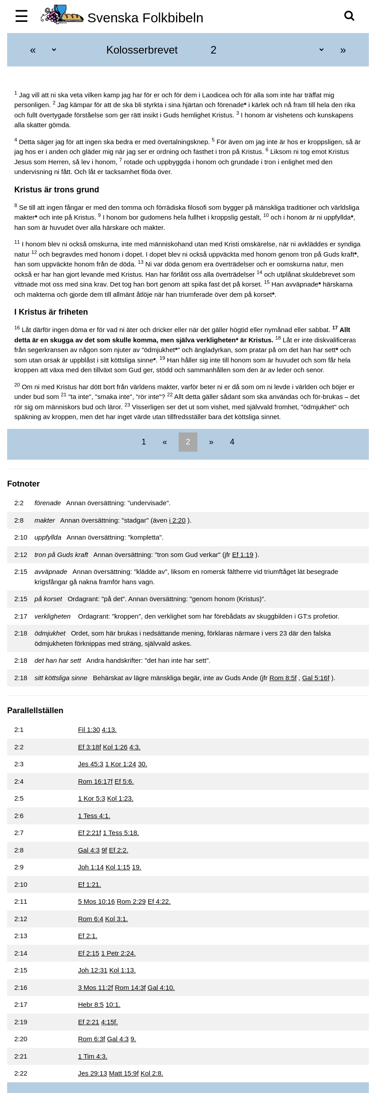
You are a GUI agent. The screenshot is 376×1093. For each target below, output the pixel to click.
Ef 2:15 (89, 953)
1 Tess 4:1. (94, 815)
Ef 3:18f (89, 747)
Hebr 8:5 (91, 1004)
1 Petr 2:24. (118, 953)
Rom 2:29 (131, 901)
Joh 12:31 (93, 970)
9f (104, 850)
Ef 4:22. (159, 901)
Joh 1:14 (91, 867)
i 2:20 (177, 520)
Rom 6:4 (91, 919)
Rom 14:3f (130, 987)
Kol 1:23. (120, 798)
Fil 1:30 (89, 729)
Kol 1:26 (115, 747)
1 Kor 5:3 (91, 798)
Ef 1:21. (89, 884)
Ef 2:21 (89, 1022)
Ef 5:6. (124, 781)
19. (137, 867)
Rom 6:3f (91, 1039)
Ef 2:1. (87, 935)
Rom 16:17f (95, 781)
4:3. (135, 747)
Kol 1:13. (122, 970)
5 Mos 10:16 (96, 901)
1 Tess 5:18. (121, 832)
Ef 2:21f (89, 832)
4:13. (109, 729)
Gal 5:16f (316, 678)
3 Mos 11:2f (95, 987)
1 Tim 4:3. (93, 1056)
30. (142, 764)
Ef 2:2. (118, 850)
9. (133, 1039)
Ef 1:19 (243, 554)
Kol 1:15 (117, 867)
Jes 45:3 (91, 764)
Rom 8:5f (283, 678)
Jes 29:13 (92, 1073)
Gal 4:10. (161, 987)
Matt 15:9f (124, 1073)
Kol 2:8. (152, 1073)
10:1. (112, 1004)
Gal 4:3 (89, 850)
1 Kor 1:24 (120, 764)
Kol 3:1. (116, 919)
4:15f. (109, 1022)
